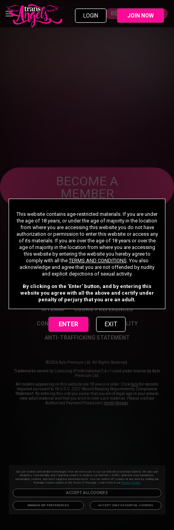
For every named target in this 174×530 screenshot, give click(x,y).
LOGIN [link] (90, 15)
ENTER (68, 324)
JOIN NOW (140, 15)
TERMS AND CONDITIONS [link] (98, 260)
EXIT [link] (110, 324)
